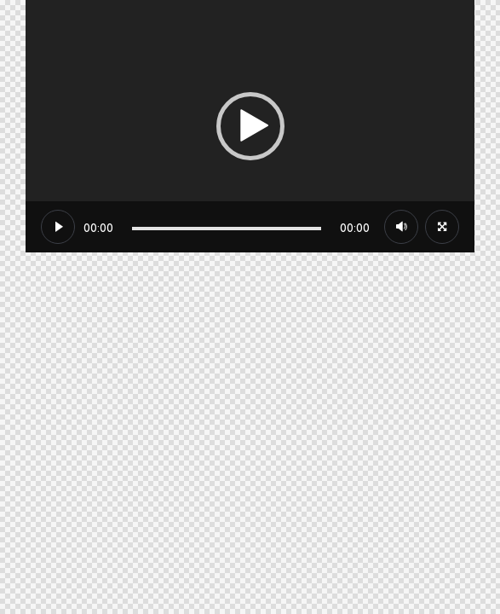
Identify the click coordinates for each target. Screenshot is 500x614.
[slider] (226, 228)
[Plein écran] (442, 227)
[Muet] (401, 227)
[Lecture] (58, 227)
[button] (250, 126)
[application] (250, 126)
